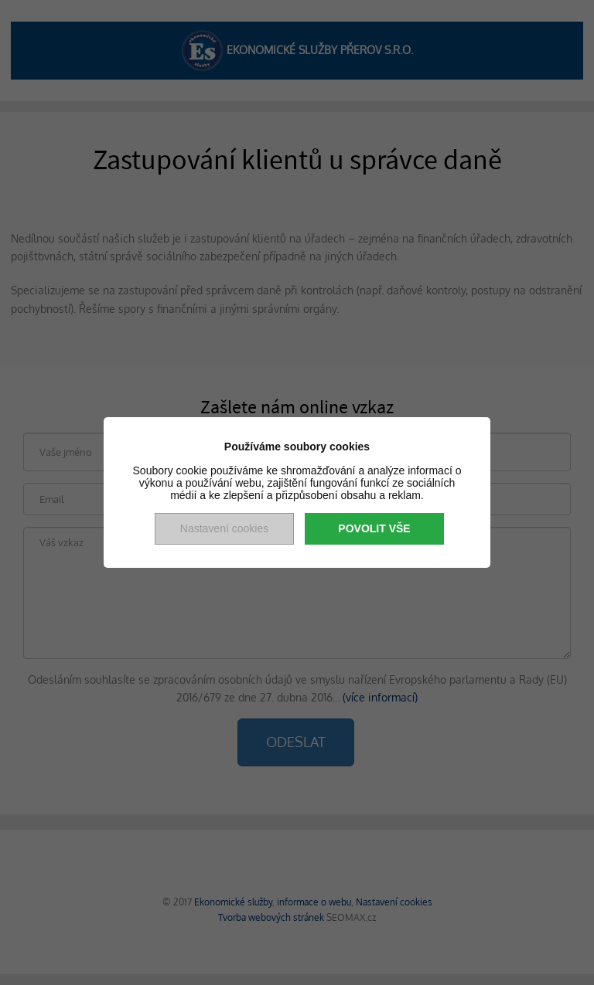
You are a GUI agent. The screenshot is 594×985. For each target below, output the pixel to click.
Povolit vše (374, 528)
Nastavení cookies (224, 528)
